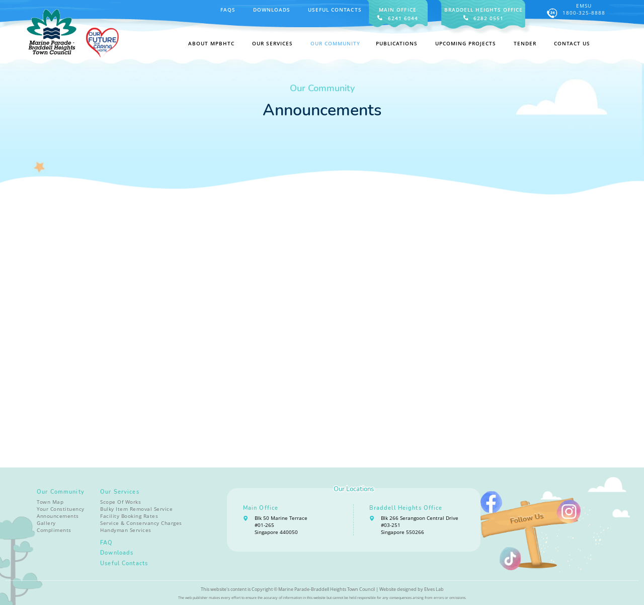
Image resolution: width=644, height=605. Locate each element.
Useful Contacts (334, 9)
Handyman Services (125, 529)
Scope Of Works (120, 501)
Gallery (46, 522)
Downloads (271, 9)
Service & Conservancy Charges (141, 522)
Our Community (61, 492)
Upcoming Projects (465, 43)
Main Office (260, 508)
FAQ (106, 543)
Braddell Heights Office (406, 508)
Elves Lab (434, 589)
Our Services (119, 492)
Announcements (58, 515)
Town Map (50, 501)
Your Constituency (61, 508)
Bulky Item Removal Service (136, 508)
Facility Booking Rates (129, 515)
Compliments (54, 529)
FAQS (227, 9)
